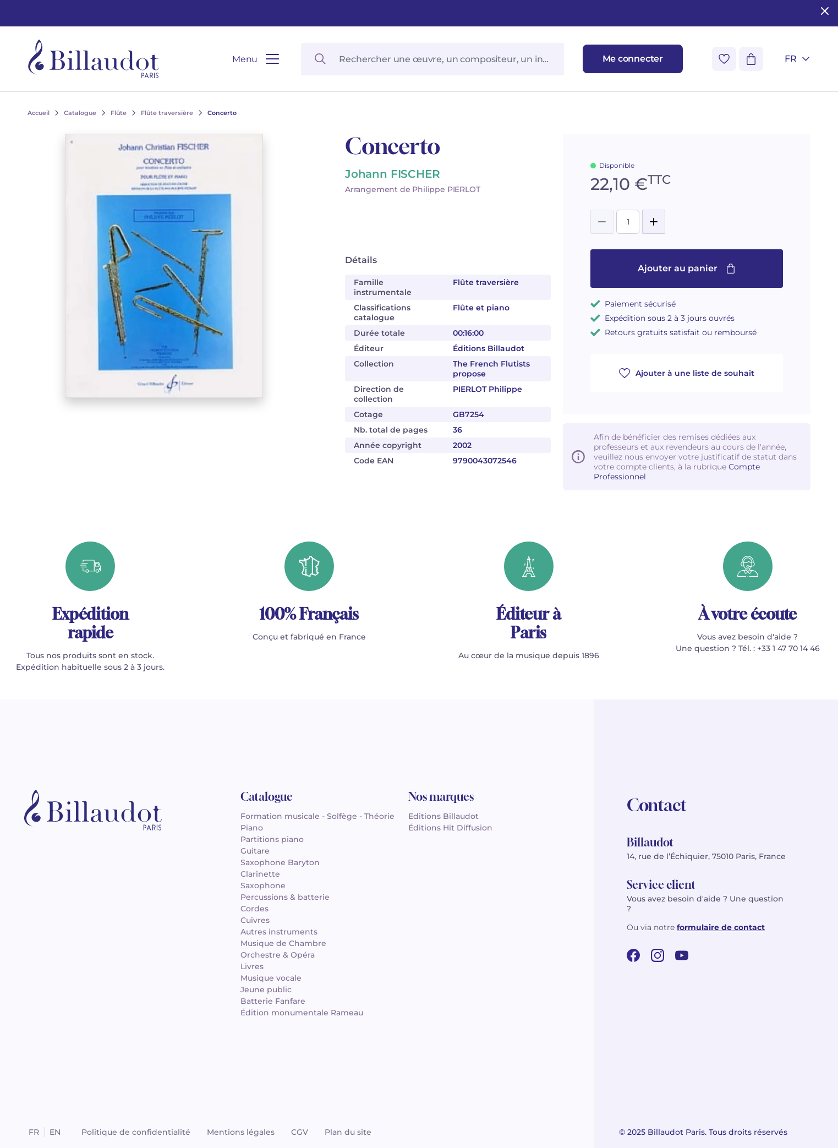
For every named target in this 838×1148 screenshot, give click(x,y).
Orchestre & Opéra (277, 954)
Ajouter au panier (687, 268)
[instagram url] (657, 955)
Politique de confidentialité (135, 1132)
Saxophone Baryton (280, 862)
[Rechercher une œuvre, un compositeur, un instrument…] (432, 59)
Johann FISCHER (392, 174)
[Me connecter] (633, 59)
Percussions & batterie (285, 897)
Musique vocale (271, 978)
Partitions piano (272, 839)
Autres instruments (278, 931)
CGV (299, 1132)
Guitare (255, 850)
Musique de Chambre (283, 943)
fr (34, 1132)
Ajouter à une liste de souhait (686, 373)
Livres (252, 966)
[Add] (653, 222)
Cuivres (255, 920)
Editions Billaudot (443, 816)
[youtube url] (681, 955)
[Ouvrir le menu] (255, 59)
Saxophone (263, 885)
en (55, 1132)
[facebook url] (633, 955)
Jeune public (266, 989)
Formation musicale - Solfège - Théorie (317, 816)
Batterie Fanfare (272, 1001)
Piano (251, 827)
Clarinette (260, 874)
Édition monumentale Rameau (301, 1012)
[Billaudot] (94, 59)
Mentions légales (241, 1132)
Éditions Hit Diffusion (450, 827)
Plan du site (348, 1132)
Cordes (254, 908)
